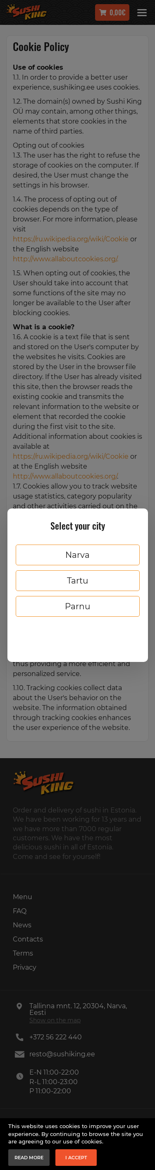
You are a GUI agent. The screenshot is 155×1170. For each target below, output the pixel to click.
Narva (77, 555)
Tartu (77, 581)
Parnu (77, 606)
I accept (76, 1157)
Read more (28, 1157)
